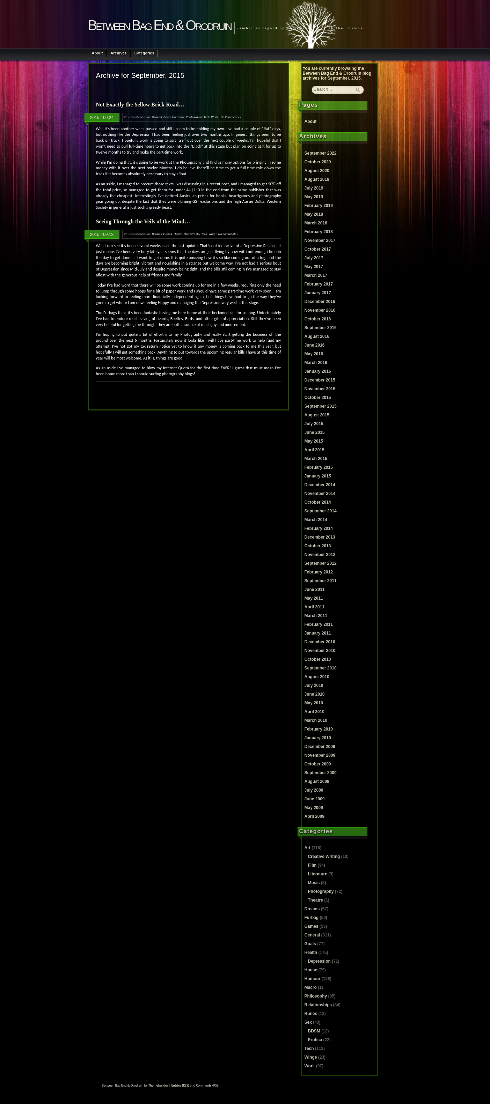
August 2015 (317, 415)
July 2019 (314, 188)
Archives (118, 53)
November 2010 (320, 650)
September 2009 (321, 772)
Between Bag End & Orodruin (159, 25)
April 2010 (314, 711)
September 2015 (321, 406)
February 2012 (319, 572)
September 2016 (321, 327)
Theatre (315, 900)
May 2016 (314, 353)
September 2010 (321, 668)
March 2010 (316, 720)
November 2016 (320, 310)
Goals (167, 117)
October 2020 (318, 162)
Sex (308, 1022)
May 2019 (314, 196)
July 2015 (314, 423)
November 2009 (320, 755)
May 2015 (314, 441)
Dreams (157, 234)
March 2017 (316, 275)
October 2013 (318, 545)
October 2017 (318, 249)
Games (312, 926)
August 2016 (317, 336)
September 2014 (321, 511)
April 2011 (314, 607)
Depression (144, 117)
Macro (311, 987)
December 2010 (320, 641)
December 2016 (320, 301)
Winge (311, 1057)
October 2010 (318, 659)
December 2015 (320, 380)
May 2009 (314, 807)
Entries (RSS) (180, 1085)
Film (312, 865)
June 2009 (315, 798)
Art (307, 847)
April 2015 (314, 449)
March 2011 (316, 615)
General (157, 117)
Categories (144, 53)
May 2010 (314, 703)
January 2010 (318, 737)
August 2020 (317, 170)
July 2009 (314, 790)
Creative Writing (324, 856)
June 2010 (315, 694)
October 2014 (318, 502)
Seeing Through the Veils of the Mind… (143, 221)
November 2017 (320, 240)
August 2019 (317, 179)
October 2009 (318, 764)
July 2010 (314, 685)
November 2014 (320, 493)
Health (178, 234)
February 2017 (319, 284)
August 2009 (317, 781)
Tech (207, 117)
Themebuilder (158, 1085)
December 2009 (320, 746)
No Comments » (231, 117)
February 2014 (319, 528)
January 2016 (318, 371)
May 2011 (314, 598)
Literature (178, 117)
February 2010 (319, 729)
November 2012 (320, 554)
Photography (194, 117)
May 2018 (314, 214)
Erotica (315, 1039)
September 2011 (321, 580)
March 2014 (316, 519)
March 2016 (316, 362)
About (97, 53)
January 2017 (318, 292)
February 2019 (319, 205)
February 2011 (319, 624)
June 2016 (315, 345)
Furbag (168, 234)
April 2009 (314, 816)
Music (314, 882)
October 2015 (318, 397)
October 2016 (318, 319)
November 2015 (320, 388)
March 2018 (316, 223)
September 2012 (321, 563)
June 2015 (315, 432)
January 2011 (318, 633)
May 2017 (314, 266)
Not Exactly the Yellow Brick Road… (140, 105)
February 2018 (319, 231)
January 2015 (318, 476)
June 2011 (315, 589)
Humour (313, 978)
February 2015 (319, 467)
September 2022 (321, 153)
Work (214, 117)
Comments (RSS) (207, 1085)
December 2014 (320, 484)
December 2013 (320, 537)
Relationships (318, 1004)
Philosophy (316, 996)
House (311, 970)
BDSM (314, 1031)
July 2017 (314, 257)
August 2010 (317, 676)
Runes (311, 1013)
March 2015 (316, 458)
